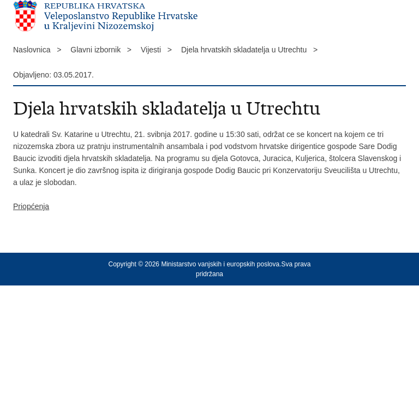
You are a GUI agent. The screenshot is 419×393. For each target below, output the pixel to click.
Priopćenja (31, 206)
